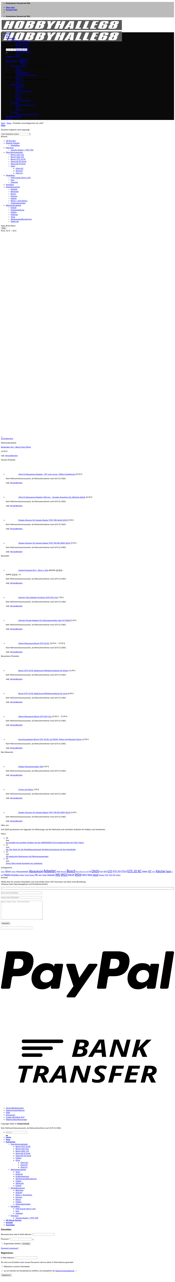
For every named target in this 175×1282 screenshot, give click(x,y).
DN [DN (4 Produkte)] (90, 872)
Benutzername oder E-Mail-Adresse (17, 1238)
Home (8, 33)
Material (19, 70)
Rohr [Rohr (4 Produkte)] (40, 875)
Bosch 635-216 (22, 45)
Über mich (10, 7)
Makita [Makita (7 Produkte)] (7, 874)
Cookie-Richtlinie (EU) (15, 1121)
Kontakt (9, 119)
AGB (8, 1116)
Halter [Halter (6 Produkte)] (145, 871)
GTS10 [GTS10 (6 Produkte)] (123, 871)
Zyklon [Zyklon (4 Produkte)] (118, 875)
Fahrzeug (14, 112)
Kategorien (10, 38)
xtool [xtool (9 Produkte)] (95, 874)
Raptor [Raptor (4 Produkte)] (32, 875)
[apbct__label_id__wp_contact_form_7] (16, 931)
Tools (18, 68)
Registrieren (6, 1279)
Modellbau (15, 102)
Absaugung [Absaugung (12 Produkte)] (36, 871)
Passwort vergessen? (10, 1252)
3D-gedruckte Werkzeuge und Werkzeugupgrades (27, 856)
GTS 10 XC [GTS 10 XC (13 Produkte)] (134, 871)
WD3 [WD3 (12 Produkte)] (64, 874)
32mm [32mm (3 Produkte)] (3, 871)
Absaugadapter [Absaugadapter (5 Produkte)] (22, 871)
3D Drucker (11, 140)
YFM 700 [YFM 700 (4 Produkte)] (112, 875)
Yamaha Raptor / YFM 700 (27, 114)
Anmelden (26, 1247)
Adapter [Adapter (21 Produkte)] (49, 871)
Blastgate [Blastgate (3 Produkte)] (63, 871)
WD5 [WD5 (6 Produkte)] (84, 875)
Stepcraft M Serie (23, 49)
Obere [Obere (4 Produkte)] (22, 875)
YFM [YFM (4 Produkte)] (106, 875)
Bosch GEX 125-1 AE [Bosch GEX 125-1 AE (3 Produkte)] (82, 871)
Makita (18, 54)
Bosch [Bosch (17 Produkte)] (71, 871)
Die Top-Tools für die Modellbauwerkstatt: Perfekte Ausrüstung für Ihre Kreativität (41, 849)
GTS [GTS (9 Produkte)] (109, 871)
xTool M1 (24, 59)
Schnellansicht (7, 438)
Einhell (18, 82)
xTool (18, 56)
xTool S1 (23, 63)
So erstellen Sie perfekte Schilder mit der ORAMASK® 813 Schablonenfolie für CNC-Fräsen (45, 842)
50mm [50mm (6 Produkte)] (8, 871)
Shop (8, 36)
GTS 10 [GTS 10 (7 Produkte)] (116, 871)
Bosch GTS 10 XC (23, 43)
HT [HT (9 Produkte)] (149, 871)
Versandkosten (11, 455)
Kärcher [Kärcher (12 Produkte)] (161, 871)
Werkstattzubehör (18, 66)
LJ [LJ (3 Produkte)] (172, 871)
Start (3, 123)
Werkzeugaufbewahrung (26, 75)
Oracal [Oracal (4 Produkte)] (27, 875)
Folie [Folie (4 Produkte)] (101, 872)
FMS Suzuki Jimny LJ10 (25, 105)
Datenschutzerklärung (15, 1114)
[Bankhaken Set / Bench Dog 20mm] (31, 434)
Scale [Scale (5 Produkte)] (44, 875)
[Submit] (7, 1139)
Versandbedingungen (15, 1111)
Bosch (18, 96)
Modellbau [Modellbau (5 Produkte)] (15, 875)
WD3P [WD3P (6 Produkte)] (71, 875)
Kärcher (19, 93)
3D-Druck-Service (13, 116)
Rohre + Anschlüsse (24, 91)
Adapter (19, 89)
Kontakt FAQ (11, 9)
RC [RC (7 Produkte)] (36, 874)
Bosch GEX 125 (22, 47)
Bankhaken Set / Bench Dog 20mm (16, 447)
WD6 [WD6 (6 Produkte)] (89, 875)
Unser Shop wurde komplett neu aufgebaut (24, 863)
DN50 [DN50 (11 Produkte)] (95, 871)
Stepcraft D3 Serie (23, 52)
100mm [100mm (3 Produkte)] (13, 871)
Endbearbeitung (22, 73)
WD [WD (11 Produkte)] (57, 874)
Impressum (10, 1118)
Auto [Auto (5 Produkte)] (59, 871)
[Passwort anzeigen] (33, 1243)
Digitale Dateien (13, 143)
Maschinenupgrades (19, 40)
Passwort (5, 1242)
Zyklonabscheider (23, 100)
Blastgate (19, 86)
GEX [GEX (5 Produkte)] (105, 871)
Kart (17, 107)
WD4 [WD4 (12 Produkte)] (78, 874)
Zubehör (19, 109)
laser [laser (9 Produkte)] (168, 871)
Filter (4, 228)
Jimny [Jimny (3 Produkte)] (153, 871)
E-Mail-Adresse (8, 1261)
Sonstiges (10, 184)
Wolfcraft (20, 79)
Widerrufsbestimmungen (16, 1123)
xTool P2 (24, 61)
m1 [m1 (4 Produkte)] (2, 875)
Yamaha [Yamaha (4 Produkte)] (101, 875)
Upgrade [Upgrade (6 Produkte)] (51, 875)
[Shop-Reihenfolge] (16, 134)
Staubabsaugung (18, 84)
